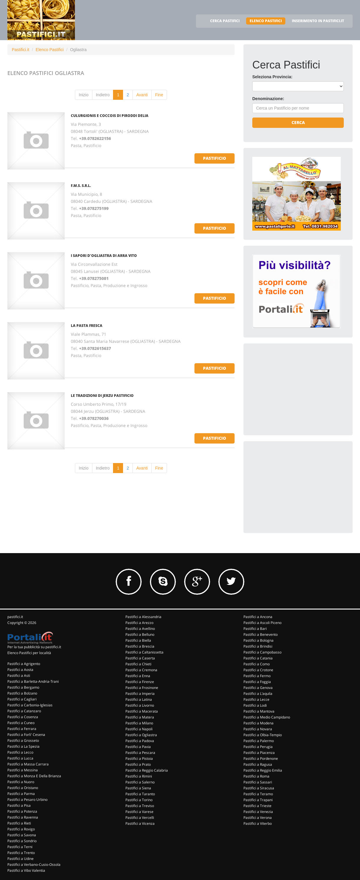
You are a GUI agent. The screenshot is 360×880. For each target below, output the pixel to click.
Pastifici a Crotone (258, 669)
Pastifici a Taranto (140, 793)
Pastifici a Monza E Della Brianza (34, 775)
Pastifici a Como (256, 663)
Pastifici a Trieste (257, 805)
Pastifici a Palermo (258, 740)
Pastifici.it (20, 49)
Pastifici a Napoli (139, 728)
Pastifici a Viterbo (257, 823)
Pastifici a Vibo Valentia (26, 870)
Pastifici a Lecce (256, 699)
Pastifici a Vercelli (139, 817)
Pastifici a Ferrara (21, 728)
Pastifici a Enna (137, 675)
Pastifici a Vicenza (140, 823)
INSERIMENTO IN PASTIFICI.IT (318, 20)
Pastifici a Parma (21, 793)
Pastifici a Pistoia (139, 758)
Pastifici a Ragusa (257, 764)
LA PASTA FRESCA (86, 325)
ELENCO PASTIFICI (266, 20)
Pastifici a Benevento (260, 634)
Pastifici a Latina (138, 699)
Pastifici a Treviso (139, 805)
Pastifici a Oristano (22, 787)
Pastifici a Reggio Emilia (262, 770)
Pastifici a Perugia (258, 746)
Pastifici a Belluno (139, 634)
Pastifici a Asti (18, 675)
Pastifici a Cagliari (22, 699)
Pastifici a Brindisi (257, 646)
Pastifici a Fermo (257, 675)
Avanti (142, 94)
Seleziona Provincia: (272, 76)
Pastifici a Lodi (255, 705)
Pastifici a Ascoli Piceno (262, 622)
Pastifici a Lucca (20, 758)
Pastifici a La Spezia (23, 746)
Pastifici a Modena (258, 723)
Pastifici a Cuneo (21, 722)
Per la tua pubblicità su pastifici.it (34, 646)
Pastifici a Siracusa (258, 788)
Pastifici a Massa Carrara (28, 764)
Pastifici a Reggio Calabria (146, 770)
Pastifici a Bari (255, 628)
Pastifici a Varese (139, 811)
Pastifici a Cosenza (22, 716)
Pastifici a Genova (258, 687)
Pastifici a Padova (139, 740)
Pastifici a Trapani (258, 799)
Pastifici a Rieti (19, 823)
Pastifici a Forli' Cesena (26, 734)
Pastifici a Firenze (139, 681)
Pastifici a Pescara (140, 752)
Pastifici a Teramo (258, 793)
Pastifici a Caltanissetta (144, 652)
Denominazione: (268, 98)
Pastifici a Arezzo (139, 622)
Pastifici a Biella (138, 640)
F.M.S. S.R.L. (81, 185)
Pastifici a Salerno (140, 782)
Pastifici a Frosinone (141, 687)
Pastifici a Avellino (140, 628)
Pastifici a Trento (21, 852)
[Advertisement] (296, 389)
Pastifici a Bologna (258, 640)
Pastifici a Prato (138, 764)
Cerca (298, 122)
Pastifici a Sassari (257, 782)
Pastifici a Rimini (138, 776)
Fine (159, 94)
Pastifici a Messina (22, 770)
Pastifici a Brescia (139, 646)
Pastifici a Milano (139, 723)
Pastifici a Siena (138, 788)
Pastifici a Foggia (257, 681)
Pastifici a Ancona (257, 616)
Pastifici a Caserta (140, 658)
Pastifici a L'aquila (257, 693)
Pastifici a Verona (257, 817)
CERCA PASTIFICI (225, 20)
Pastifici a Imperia (140, 693)
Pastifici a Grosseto (23, 740)
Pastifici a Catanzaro (24, 710)
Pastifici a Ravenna (22, 817)
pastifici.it (15, 616)
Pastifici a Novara (257, 728)
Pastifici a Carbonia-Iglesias (30, 705)
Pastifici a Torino (139, 799)
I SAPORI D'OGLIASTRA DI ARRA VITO (104, 255)
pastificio (214, 158)
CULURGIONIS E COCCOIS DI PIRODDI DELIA (109, 115)
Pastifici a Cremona (141, 669)
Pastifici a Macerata (141, 711)
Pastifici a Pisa (19, 805)
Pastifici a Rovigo (21, 829)
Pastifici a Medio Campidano (266, 717)
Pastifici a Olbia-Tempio (262, 734)
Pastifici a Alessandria (143, 616)
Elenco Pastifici (50, 49)
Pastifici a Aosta (20, 669)
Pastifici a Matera (139, 717)
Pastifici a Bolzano (22, 693)
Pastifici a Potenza (22, 811)
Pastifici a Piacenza (259, 752)
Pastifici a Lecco (20, 752)
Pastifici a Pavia (138, 746)
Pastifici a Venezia (258, 811)
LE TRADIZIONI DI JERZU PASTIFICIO (102, 395)
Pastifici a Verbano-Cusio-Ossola (33, 864)
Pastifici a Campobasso (262, 652)
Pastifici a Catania (258, 658)
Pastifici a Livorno (139, 705)
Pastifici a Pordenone (260, 758)
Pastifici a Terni (19, 846)
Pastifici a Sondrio (22, 840)
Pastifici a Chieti (138, 663)
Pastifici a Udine (20, 858)
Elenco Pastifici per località (29, 652)
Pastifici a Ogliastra (141, 734)
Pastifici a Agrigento (23, 663)
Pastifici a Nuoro (20, 781)
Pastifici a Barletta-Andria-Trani (33, 681)
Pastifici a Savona (21, 834)
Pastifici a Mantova (258, 711)
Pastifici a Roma (256, 776)
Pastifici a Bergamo (23, 687)
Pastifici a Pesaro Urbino (27, 799)
